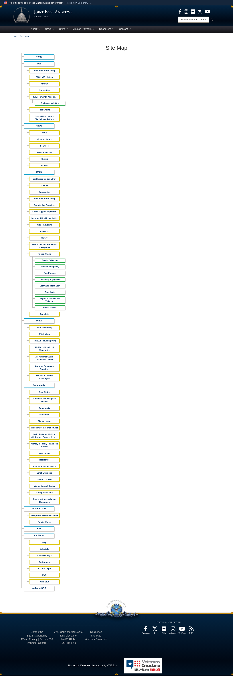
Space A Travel (44, 480)
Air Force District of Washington (44, 349)
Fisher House (44, 422)
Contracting (44, 193)
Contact (125, 29)
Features (44, 146)
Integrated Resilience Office (44, 219)
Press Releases (44, 153)
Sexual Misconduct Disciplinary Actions (44, 118)
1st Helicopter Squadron (44, 180)
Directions (45, 415)
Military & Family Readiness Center (44, 445)
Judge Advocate (44, 225)
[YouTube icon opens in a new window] (207, 11)
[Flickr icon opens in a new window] (193, 11)
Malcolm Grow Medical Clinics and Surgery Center (44, 436)
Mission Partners (83, 29)
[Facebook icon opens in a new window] (180, 11)
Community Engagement (50, 280)
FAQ (44, 576)
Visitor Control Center (44, 487)
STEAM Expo (44, 569)
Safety (44, 239)
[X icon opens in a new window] (200, 11)
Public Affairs (44, 255)
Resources (106, 29)
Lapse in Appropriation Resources (44, 501)
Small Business (44, 474)
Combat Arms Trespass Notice (44, 400)
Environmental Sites (50, 104)
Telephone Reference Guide (44, 516)
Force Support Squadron (44, 212)
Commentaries (44, 140)
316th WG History (44, 78)
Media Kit (44, 582)
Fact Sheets (44, 110)
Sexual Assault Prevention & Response (44, 246)
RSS (39, 529)
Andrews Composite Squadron (44, 368)
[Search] (193, 20)
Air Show (39, 536)
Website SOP (39, 589)
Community (39, 386)
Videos (44, 166)
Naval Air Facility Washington (44, 377)
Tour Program (50, 274)
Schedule (44, 550)
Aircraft (44, 84)
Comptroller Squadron (44, 206)
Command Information (50, 286)
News (49, 29)
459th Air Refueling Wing (44, 341)
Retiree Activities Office (44, 467)
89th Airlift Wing (44, 328)
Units (63, 29)
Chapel (44, 186)
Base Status (44, 393)
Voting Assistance (44, 493)
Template (44, 315)
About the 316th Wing (44, 71)
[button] (79, 3)
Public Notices (49, 308)
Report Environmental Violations (50, 300)
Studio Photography (50, 267)
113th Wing (44, 335)
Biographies (44, 91)
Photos (44, 160)
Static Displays (44, 556)
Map (44, 543)
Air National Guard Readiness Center (44, 358)
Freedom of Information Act (44, 428)
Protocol (44, 232)
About (35, 29)
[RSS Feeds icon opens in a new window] (191, 630)
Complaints (50, 293)
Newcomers (44, 454)
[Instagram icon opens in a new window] (186, 11)
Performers (44, 563)
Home (39, 57)
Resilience (44, 460)
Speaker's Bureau (50, 261)
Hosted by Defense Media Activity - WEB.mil (93, 666)
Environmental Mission (44, 97)
